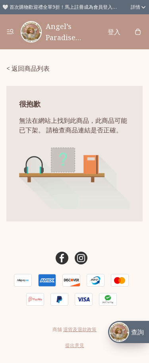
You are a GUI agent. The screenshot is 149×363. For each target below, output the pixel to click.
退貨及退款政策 (80, 329)
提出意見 (74, 345)
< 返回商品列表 (28, 68)
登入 (114, 31)
